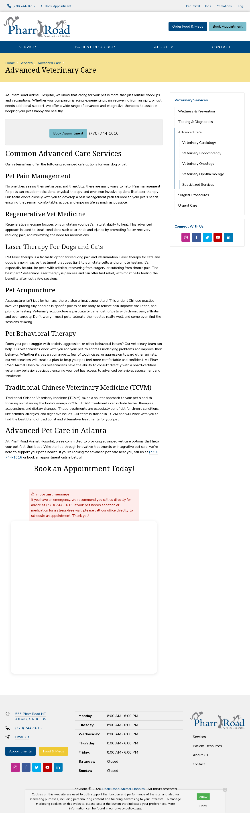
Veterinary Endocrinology (201, 153)
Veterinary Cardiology (199, 142)
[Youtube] (217, 237)
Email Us (22, 737)
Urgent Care (187, 205)
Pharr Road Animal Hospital (124, 789)
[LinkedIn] (228, 237)
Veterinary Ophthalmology (203, 174)
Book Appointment (228, 26)
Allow (203, 797)
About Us (164, 47)
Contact (221, 47)
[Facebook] (196, 237)
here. (138, 808)
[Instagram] (185, 237)
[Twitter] (207, 237)
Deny (203, 806)
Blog (240, 6)
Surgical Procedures (193, 195)
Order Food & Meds (187, 26)
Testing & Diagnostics (195, 121)
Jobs (208, 6)
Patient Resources (96, 47)
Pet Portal (193, 6)
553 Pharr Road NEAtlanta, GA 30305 (30, 716)
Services (28, 47)
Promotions (224, 6)
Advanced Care (49, 63)
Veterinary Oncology (198, 163)
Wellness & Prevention (196, 111)
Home (10, 63)
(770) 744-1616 (104, 133)
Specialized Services (198, 184)
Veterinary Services (191, 100)
